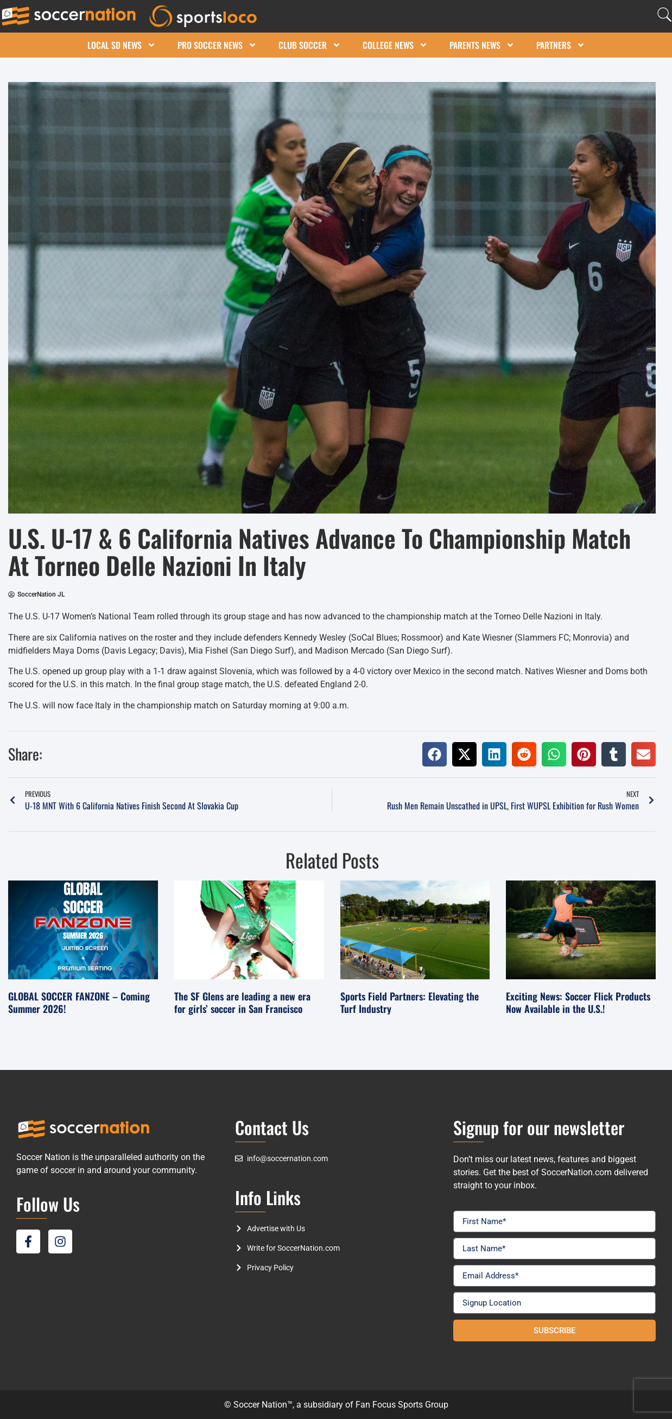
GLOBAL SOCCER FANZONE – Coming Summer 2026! (79, 1002)
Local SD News (121, 45)
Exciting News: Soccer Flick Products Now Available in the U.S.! (578, 1002)
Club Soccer (309, 45)
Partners (560, 45)
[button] (434, 754)
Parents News (482, 45)
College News (395, 45)
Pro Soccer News (217, 45)
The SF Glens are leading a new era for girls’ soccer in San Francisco (242, 1002)
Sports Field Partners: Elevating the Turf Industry (409, 1002)
